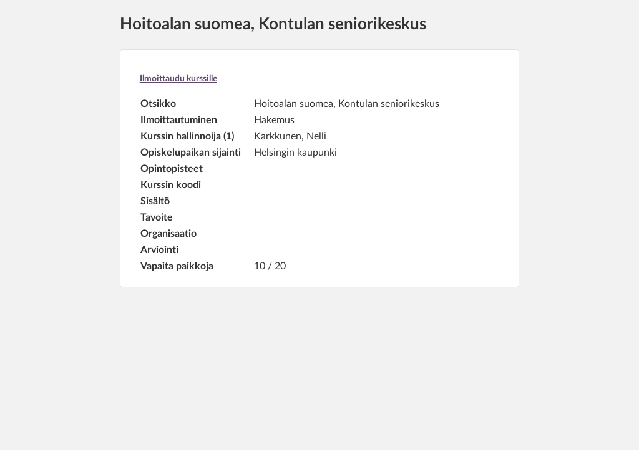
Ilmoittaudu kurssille (178, 78)
